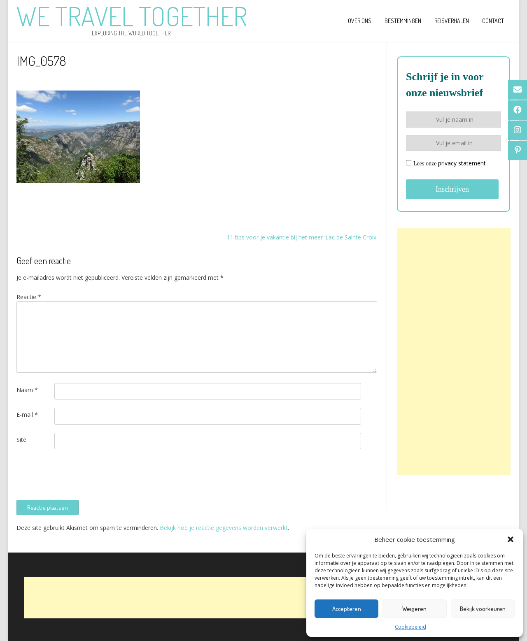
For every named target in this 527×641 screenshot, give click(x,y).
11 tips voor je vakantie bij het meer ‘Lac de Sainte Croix (301, 237)
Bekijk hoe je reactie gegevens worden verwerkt (224, 528)
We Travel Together (131, 16)
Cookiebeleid (410, 626)
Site (21, 440)
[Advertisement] (454, 351)
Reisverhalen (451, 20)
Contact (493, 20)
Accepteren (346, 609)
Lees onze (446, 163)
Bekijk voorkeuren (483, 609)
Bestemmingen (403, 20)
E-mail (27, 414)
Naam (27, 390)
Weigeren (414, 609)
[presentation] (79, 474)
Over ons (359, 20)
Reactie (28, 297)
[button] (510, 539)
